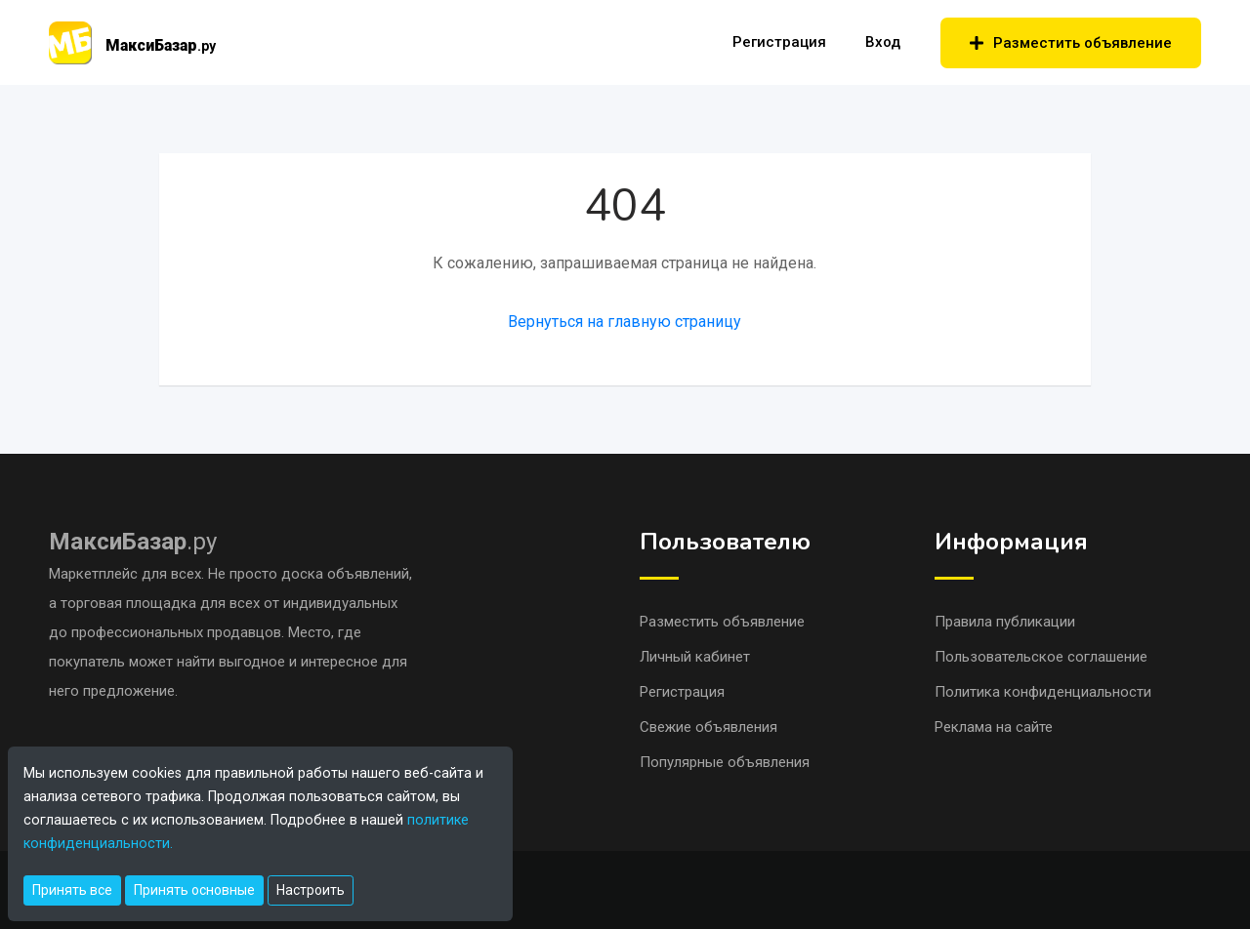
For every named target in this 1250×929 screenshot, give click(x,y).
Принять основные (194, 890)
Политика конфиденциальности (1043, 692)
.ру (133, 541)
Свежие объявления (708, 727)
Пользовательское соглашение (1041, 657)
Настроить (310, 890)
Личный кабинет (695, 657)
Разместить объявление (1071, 43)
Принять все (72, 890)
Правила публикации (1005, 621)
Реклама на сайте (994, 727)
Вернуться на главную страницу (624, 321)
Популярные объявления (725, 762)
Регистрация (779, 42)
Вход (882, 42)
